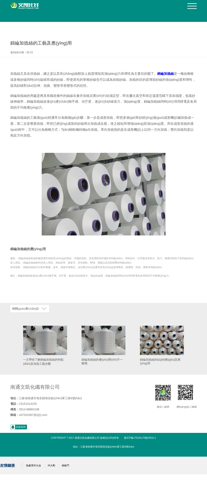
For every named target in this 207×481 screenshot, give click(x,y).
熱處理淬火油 (33, 465)
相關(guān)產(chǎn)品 (25, 308)
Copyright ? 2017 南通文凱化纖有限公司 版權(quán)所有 (85, 437)
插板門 (65, 465)
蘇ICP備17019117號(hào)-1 (140, 437)
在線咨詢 (21, 426)
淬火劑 (51, 465)
